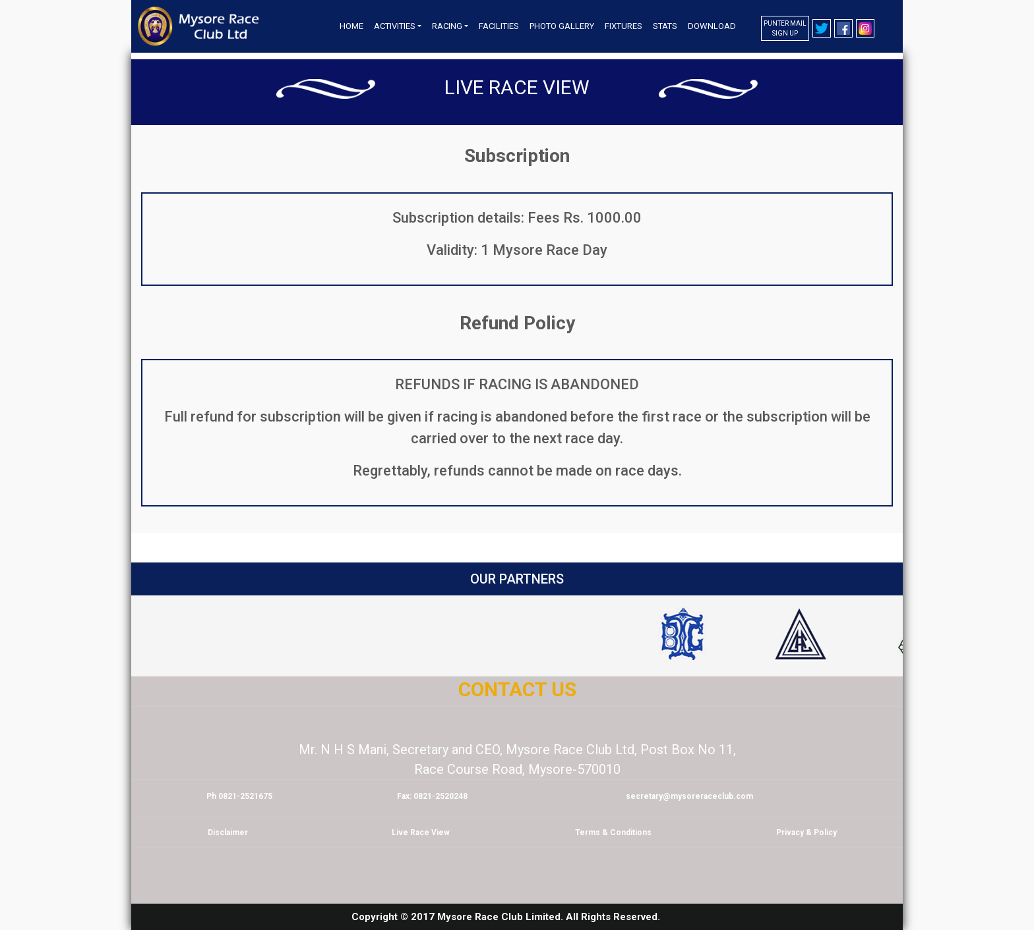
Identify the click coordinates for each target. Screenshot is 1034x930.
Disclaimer (228, 832)
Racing (447, 26)
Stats (665, 26)
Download (712, 26)
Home (351, 26)
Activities (394, 26)
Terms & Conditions (613, 832)
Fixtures (623, 26)
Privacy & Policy (806, 832)
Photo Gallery (562, 26)
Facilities (499, 26)
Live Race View (517, 87)
